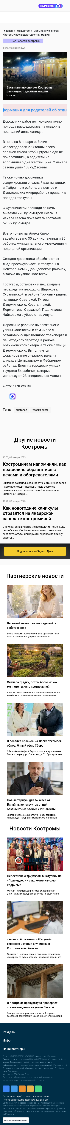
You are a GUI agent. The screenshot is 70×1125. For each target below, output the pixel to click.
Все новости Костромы (26, 40)
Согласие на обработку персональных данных (27, 1096)
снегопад (21, 409)
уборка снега (41, 409)
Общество (23, 30)
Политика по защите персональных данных (25, 1100)
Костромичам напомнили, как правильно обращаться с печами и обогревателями (34, 470)
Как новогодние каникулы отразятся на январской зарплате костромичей (30, 513)
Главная (8, 30)
